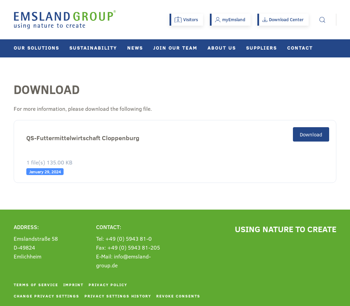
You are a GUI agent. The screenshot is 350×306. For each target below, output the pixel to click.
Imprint (73, 284)
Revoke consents (178, 295)
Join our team (175, 47)
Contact (300, 47)
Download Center (283, 19)
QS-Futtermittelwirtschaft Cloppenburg (82, 138)
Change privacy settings (46, 295)
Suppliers (261, 47)
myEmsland (230, 19)
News (135, 47)
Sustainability (93, 47)
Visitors (186, 19)
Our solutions (36, 47)
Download (311, 134)
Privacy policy (108, 284)
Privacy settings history (117, 295)
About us (221, 47)
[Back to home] (65, 19)
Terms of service (36, 284)
